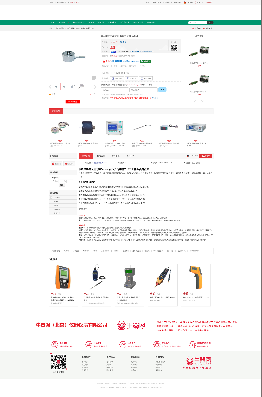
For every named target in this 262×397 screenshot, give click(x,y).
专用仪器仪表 (158, 251)
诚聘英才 (115, 383)
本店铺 (114, 56)
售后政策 (158, 367)
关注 (93, 94)
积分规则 (85, 365)
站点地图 (146, 383)
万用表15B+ (105, 251)
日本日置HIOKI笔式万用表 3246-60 (162, 297)
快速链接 (54, 156)
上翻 (196, 101)
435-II (95, 251)
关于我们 (100, 383)
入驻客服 (188, 2)
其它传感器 (59, 28)
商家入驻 (199, 2)
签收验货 (134, 367)
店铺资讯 (154, 383)
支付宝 (108, 365)
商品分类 (57, 197)
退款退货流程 (160, 362)
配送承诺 (134, 365)
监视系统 (112, 23)
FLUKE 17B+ (194, 251)
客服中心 (108, 383)
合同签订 (85, 370)
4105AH (116, 251)
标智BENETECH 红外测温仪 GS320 (196, 297)
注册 (77, 2)
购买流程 (85, 362)
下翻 (203, 101)
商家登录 (177, 2)
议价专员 (122, 42)
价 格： (55, 181)
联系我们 (155, 98)
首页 (147, 2)
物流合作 (134, 370)
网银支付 (109, 370)
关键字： (55, 178)
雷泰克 (147, 251)
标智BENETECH (189, 301)
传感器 (91, 23)
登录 (71, 2)
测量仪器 (151, 23)
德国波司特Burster (100, 163)
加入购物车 (206, 156)
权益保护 (209, 2)
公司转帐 (109, 362)
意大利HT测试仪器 (57, 303)
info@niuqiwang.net (134, 85)
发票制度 (85, 367)
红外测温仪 (136, 251)
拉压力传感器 (78, 23)
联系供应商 (192, 156)
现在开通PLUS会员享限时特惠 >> (142, 51)
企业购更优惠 (73, 102)
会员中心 (166, 2)
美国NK (126, 251)
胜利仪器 (170, 251)
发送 (162, 89)
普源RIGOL (181, 251)
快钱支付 (109, 367)
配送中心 (134, 362)
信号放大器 (138, 23)
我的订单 (155, 2)
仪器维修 (158, 370)
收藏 (52, 94)
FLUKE (66, 251)
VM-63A (86, 251)
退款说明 (158, 365)
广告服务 (131, 383)
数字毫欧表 (124, 23)
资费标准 (138, 383)
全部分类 (64, 23)
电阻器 (101, 23)
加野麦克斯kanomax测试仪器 (94, 303)
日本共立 (76, 251)
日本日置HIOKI (155, 301)
